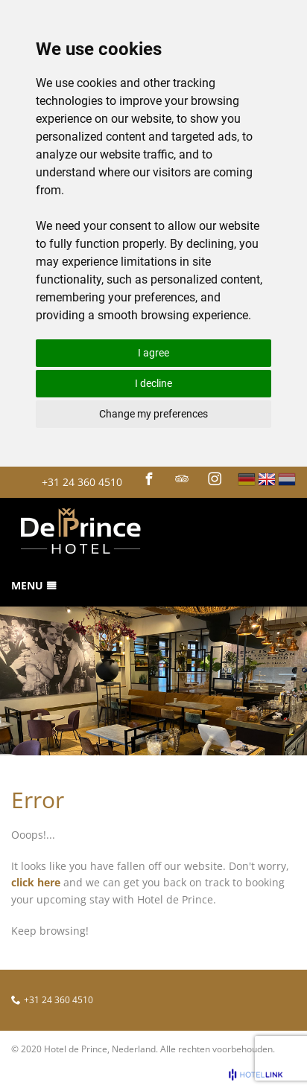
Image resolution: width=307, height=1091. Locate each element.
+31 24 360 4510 (82, 482)
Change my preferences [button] (153, 414)
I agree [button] (153, 353)
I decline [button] (153, 383)
